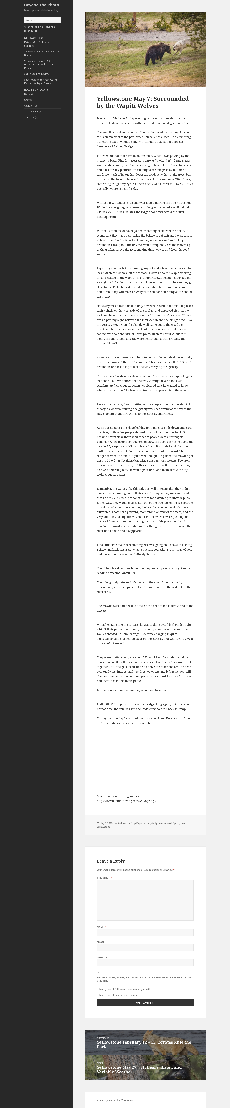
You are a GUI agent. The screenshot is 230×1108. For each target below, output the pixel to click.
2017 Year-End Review (36, 73)
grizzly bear (156, 823)
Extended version (121, 723)
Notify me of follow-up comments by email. (124, 989)
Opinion (28, 105)
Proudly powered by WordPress (115, 1100)
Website (102, 957)
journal (168, 823)
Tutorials (29, 117)
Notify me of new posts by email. (118, 995)
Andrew (121, 823)
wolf (183, 823)
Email (102, 942)
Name (101, 927)
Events (28, 94)
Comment (104, 878)
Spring (176, 823)
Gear (27, 99)
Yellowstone (103, 826)
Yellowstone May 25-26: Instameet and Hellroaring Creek (39, 64)
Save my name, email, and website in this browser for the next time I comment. (145, 979)
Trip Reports (31, 111)
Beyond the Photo (41, 4)
